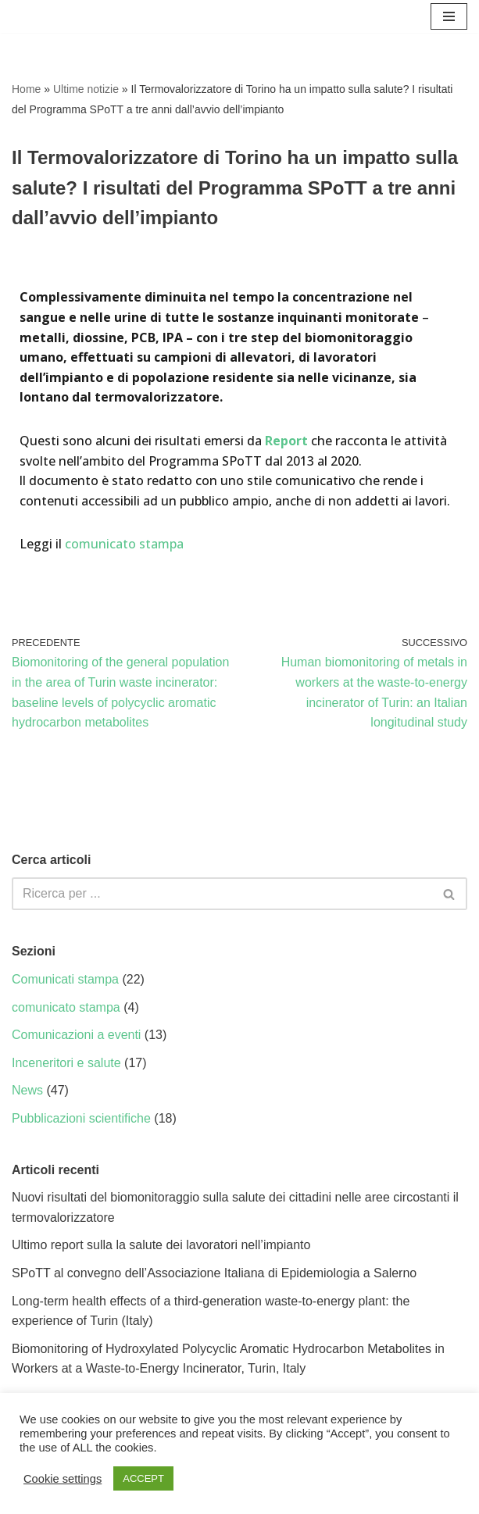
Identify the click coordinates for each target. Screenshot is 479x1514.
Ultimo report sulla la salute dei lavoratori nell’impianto (161, 1245)
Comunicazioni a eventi (76, 1034)
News (27, 1090)
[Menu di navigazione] (449, 16)
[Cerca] (222, 893)
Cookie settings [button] (62, 1479)
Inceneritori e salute (66, 1062)
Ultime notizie (86, 89)
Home (26, 89)
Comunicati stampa (65, 979)
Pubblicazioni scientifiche (81, 1118)
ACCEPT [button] (143, 1478)
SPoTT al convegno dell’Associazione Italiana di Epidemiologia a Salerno (214, 1273)
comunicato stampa (124, 543)
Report (286, 440)
